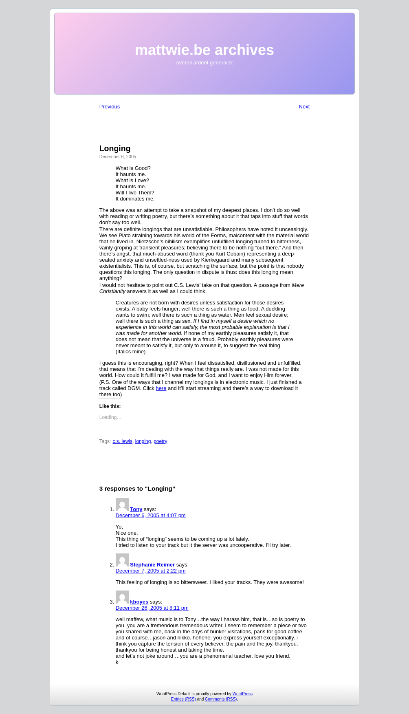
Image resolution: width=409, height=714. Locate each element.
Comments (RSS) (221, 699)
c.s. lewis (122, 441)
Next (304, 107)
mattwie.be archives (204, 50)
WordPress (243, 694)
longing (143, 441)
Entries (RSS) (183, 699)
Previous (109, 107)
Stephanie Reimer (152, 565)
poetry (160, 441)
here (161, 388)
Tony (136, 509)
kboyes (139, 602)
